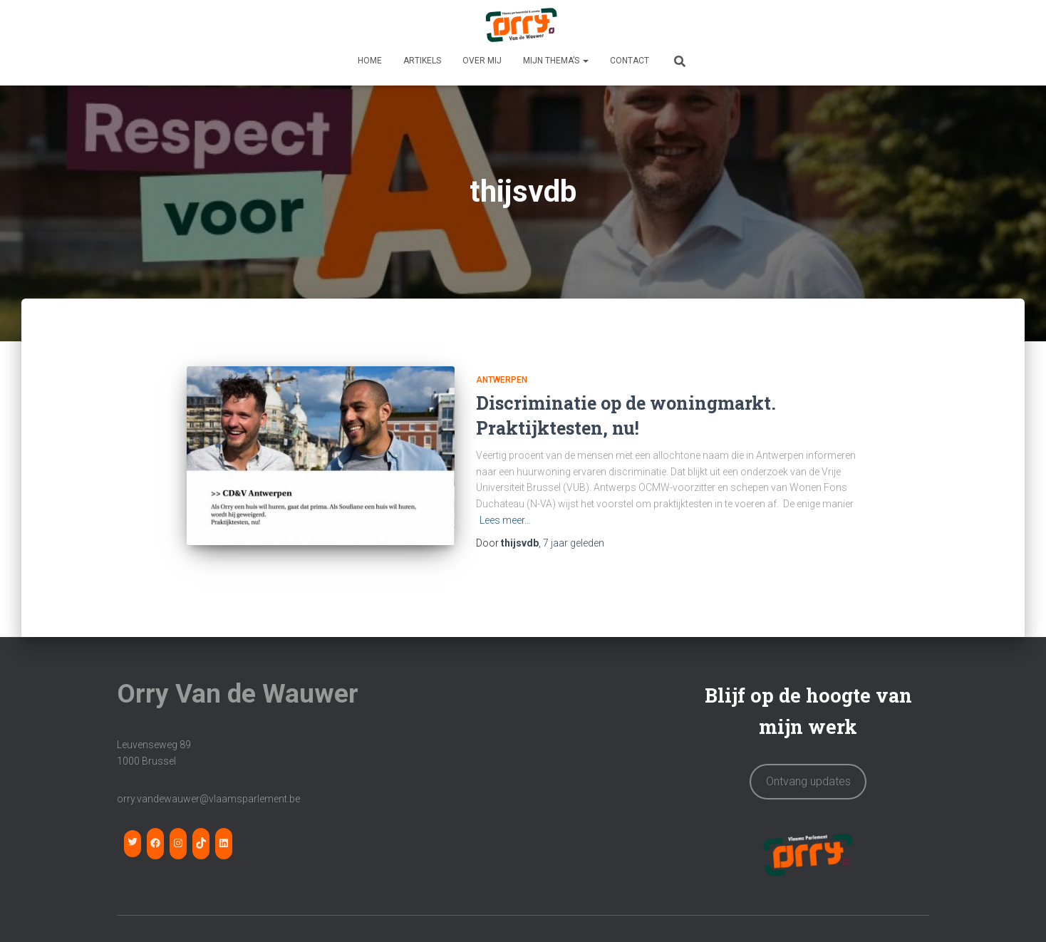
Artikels (422, 61)
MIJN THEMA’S (556, 61)
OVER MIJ (482, 61)
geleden (573, 543)
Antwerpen (501, 380)
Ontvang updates (808, 772)
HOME (370, 61)
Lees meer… (505, 520)
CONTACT (629, 61)
